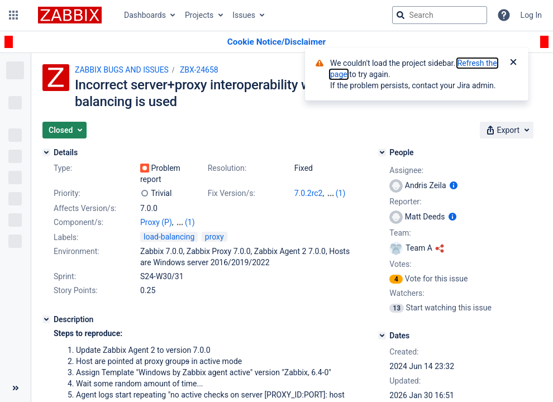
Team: (400, 232)
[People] (382, 152)
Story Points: (76, 290)
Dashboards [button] (145, 15)
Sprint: (65, 276)
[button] (13, 15)
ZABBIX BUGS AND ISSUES (122, 69)
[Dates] (382, 335)
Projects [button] (199, 15)
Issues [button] (243, 15)
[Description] (46, 319)
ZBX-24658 (199, 69)
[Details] (46, 152)
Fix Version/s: (231, 193)
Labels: (66, 237)
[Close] (513, 63)
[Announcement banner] (276, 42)
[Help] (504, 15)
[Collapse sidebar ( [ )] (15, 388)
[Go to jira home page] (69, 15)
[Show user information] (453, 185)
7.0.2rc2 (308, 193)
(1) (341, 193)
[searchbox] (439, 15)
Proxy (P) (156, 222)
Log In (531, 15)
